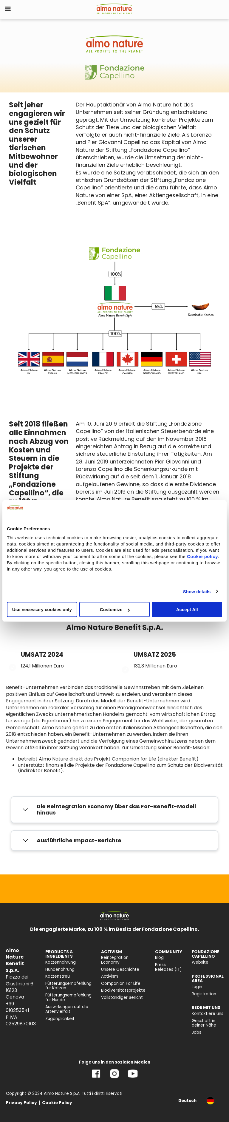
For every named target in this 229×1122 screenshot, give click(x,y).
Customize (115, 609)
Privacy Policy (21, 1103)
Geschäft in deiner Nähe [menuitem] (204, 1023)
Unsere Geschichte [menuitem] (120, 969)
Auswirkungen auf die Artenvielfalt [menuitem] (66, 1009)
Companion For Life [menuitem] (120, 983)
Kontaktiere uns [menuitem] (207, 1013)
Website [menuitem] (200, 962)
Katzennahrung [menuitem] (60, 962)
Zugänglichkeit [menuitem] (60, 1018)
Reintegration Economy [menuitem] (115, 960)
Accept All (187, 609)
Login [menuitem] (197, 987)
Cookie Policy (57, 1103)
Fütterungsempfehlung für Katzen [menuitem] (68, 986)
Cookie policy (202, 556)
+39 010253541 (17, 1007)
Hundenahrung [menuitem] (60, 969)
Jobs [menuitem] (196, 1032)
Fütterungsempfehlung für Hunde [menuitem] (68, 997)
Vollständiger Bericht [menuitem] (122, 997)
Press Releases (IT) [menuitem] (168, 967)
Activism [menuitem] (109, 976)
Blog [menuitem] (159, 957)
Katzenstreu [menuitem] (57, 976)
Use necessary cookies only (42, 609)
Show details (197, 591)
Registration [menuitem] (204, 994)
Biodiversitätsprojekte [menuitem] (123, 990)
